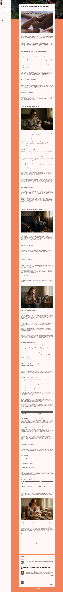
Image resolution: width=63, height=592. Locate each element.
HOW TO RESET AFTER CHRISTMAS (27, 558)
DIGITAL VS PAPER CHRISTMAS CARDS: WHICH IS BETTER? (32, 577)
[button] (21, 533)
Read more (51, 575)
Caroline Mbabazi (1, 8)
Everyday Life (24, 2)
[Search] (54, 2)
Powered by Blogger (37, 588)
